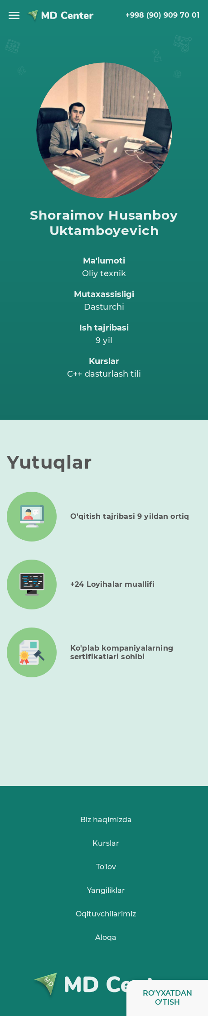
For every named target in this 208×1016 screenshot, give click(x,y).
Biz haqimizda (106, 819)
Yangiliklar (106, 890)
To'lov (106, 867)
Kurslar (105, 843)
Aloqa (105, 937)
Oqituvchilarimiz (106, 914)
